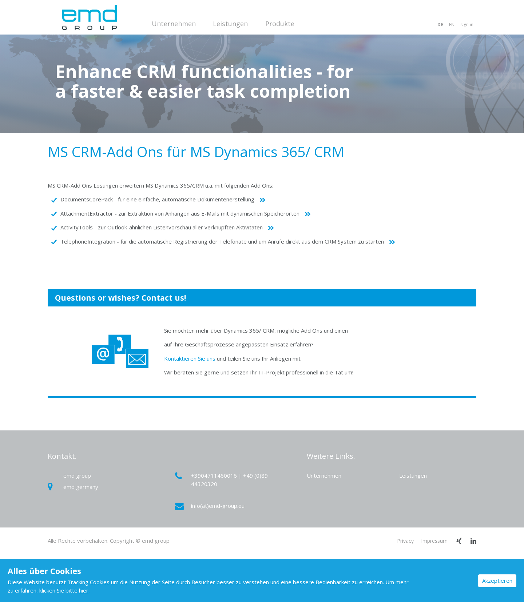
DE (440, 24)
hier (83, 590)
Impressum (434, 540)
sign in (466, 24)
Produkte (279, 23)
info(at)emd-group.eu (211, 506)
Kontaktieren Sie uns (189, 358)
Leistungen (230, 23)
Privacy (405, 540)
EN (451, 24)
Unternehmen (174, 23)
